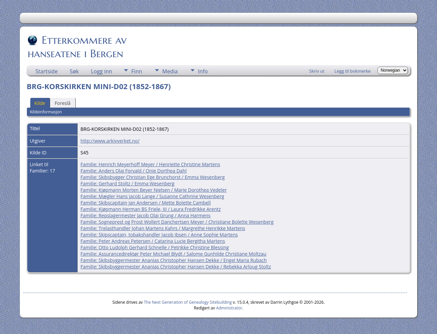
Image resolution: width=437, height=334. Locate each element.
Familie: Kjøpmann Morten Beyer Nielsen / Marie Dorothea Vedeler (153, 190)
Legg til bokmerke (352, 71)
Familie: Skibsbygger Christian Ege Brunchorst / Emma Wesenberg (152, 177)
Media (170, 71)
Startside (46, 71)
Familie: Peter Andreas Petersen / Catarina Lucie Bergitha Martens (152, 241)
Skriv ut (316, 71)
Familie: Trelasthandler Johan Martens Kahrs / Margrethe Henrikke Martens (162, 228)
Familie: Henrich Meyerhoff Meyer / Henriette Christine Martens (150, 164)
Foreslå (62, 103)
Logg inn (101, 71)
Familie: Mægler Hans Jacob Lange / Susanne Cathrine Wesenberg (152, 196)
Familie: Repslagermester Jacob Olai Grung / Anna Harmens (145, 215)
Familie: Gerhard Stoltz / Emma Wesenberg (127, 183)
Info (203, 71)
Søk (74, 71)
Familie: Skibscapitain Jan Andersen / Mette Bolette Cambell (145, 202)
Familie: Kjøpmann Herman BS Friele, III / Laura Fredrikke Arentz (150, 209)
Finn (136, 71)
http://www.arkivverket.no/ (109, 141)
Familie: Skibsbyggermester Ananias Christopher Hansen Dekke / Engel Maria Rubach (173, 260)
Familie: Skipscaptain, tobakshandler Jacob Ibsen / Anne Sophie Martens (159, 234)
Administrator (229, 308)
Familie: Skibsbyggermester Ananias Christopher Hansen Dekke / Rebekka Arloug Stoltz (175, 266)
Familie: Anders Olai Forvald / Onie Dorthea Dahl (133, 171)
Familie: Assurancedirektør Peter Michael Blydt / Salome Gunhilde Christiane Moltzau (173, 254)
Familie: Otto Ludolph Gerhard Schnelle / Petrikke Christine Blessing (154, 247)
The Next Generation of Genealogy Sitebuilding (188, 302)
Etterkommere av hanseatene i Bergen (77, 46)
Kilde (39, 103)
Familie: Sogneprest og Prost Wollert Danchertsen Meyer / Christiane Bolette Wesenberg (177, 222)
